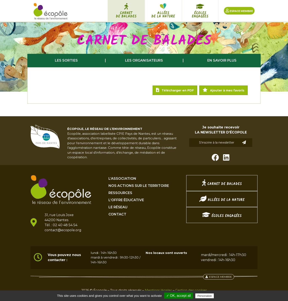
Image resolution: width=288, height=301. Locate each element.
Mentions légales (158, 290)
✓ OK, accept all (178, 295)
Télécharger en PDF (175, 90)
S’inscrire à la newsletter (222, 142)
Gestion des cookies (191, 290)
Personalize (204, 295)
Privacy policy (225, 295)
